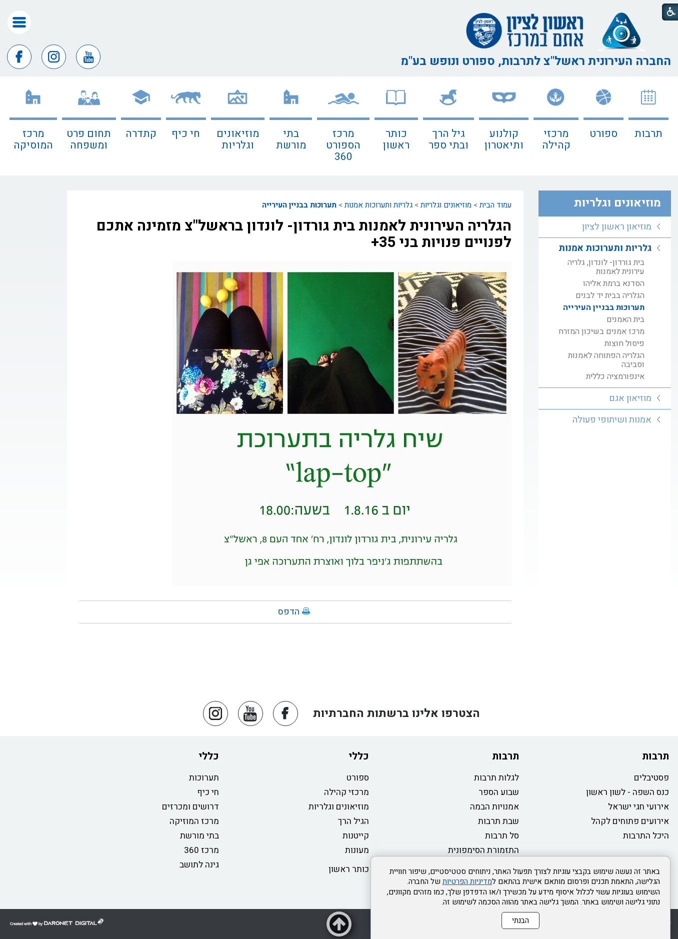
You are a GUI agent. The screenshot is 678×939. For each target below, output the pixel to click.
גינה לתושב (199, 864)
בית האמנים (625, 320)
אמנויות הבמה (494, 806)
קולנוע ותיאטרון (504, 139)
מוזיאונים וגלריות (237, 139)
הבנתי (520, 920)
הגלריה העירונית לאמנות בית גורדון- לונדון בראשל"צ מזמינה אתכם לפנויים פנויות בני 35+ (304, 234)
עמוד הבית (496, 205)
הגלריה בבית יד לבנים (610, 296)
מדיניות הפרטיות (467, 881)
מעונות (357, 850)
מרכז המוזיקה (194, 821)
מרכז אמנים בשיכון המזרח (601, 332)
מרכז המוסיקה (33, 139)
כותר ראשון (396, 139)
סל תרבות (502, 836)
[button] (19, 22)
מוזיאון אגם (630, 398)
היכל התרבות (646, 836)
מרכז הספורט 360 (343, 145)
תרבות (648, 134)
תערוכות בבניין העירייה (299, 205)
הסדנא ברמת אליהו (613, 284)
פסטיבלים (651, 778)
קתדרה (141, 134)
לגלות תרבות (496, 778)
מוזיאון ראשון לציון (617, 227)
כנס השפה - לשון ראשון (627, 792)
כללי (358, 756)
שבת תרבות (498, 821)
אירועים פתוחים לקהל (630, 821)
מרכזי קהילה (556, 139)
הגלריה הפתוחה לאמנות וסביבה (606, 360)
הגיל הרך (353, 821)
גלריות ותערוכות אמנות (378, 205)
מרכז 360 (201, 850)
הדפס (289, 611)
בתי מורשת (291, 139)
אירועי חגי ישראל (638, 806)
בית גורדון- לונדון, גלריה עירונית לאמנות (606, 267)
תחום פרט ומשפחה (88, 139)
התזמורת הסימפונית (483, 850)
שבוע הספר (498, 792)
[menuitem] (648, 126)
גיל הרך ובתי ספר (448, 139)
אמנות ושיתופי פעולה (612, 419)
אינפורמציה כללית (615, 376)
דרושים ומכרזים (190, 806)
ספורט (604, 134)
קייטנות (355, 836)
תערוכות (204, 778)
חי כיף (186, 134)
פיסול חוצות (624, 344)
